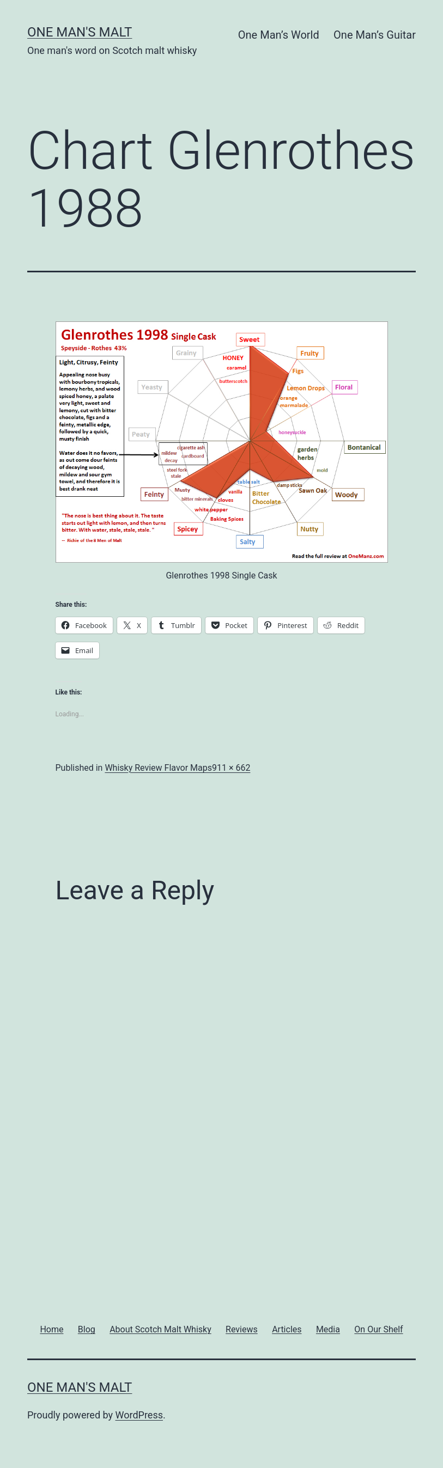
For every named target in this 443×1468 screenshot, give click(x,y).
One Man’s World (278, 34)
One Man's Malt (79, 32)
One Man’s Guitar (374, 34)
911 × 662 (231, 768)
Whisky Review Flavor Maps (158, 768)
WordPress (139, 1415)
